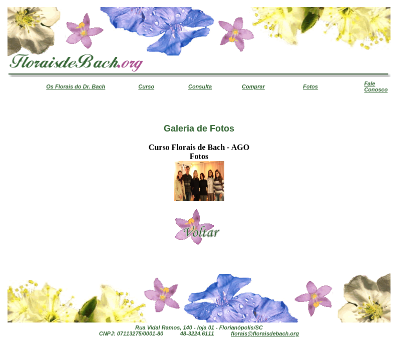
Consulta (200, 87)
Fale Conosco (375, 86)
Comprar (253, 87)
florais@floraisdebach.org (265, 333)
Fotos (310, 87)
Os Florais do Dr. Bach (75, 87)
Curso (146, 87)
